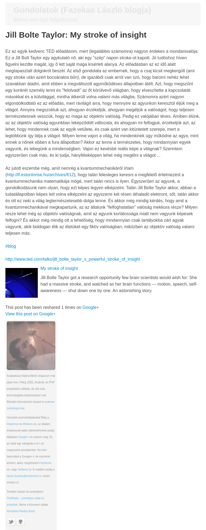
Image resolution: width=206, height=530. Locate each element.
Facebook (45, 463)
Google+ (91, 307)
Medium (28, 424)
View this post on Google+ (30, 314)
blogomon (13, 424)
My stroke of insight (59, 268)
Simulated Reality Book (21, 511)
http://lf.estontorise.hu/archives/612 (40, 174)
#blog (10, 246)
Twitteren (23, 469)
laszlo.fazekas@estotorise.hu (24, 476)
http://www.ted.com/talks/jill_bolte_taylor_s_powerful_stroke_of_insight (72, 259)
